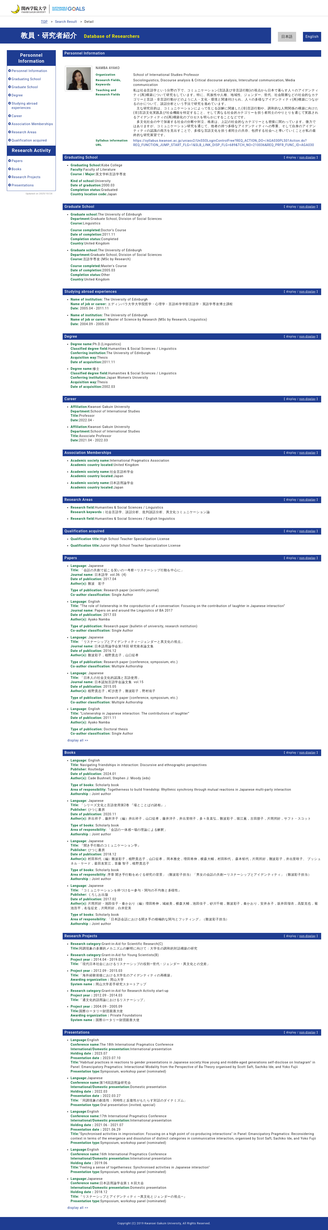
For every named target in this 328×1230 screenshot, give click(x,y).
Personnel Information (29, 71)
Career (17, 116)
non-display (307, 157)
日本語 (287, 36)
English (312, 36)
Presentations (23, 185)
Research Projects (26, 177)
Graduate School (25, 87)
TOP (44, 21)
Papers (17, 161)
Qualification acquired (29, 140)
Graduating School (26, 79)
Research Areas (24, 132)
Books (16, 169)
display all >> (77, 740)
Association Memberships (32, 124)
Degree (17, 95)
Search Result (66, 21)
